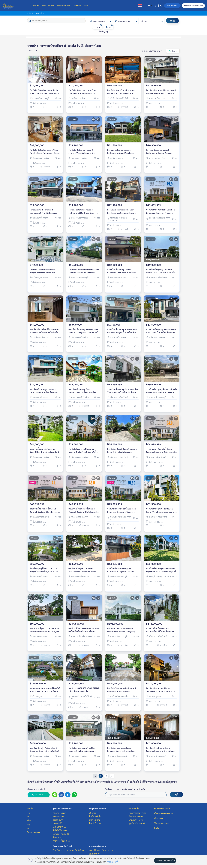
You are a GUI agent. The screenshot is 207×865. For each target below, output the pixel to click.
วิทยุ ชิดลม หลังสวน (97, 808)
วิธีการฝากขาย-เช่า (161, 823)
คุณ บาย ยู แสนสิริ (59, 813)
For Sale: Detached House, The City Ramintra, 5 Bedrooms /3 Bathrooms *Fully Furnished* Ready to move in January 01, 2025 (83, 92)
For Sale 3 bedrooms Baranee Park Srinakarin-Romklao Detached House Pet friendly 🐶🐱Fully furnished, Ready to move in (83, 271)
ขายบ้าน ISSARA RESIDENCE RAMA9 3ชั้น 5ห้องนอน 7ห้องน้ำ (83, 689)
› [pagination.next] (111, 776)
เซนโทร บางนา (94, 853)
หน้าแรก (36, 5)
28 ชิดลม (92, 813)
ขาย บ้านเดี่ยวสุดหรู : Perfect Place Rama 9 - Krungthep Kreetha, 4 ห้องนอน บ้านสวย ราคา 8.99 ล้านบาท (84, 331)
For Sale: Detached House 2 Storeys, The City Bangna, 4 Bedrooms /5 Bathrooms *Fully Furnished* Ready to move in (82, 151)
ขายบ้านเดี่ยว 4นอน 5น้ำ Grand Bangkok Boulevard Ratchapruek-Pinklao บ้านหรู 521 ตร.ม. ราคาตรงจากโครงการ (44, 510)
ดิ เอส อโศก (57, 837)
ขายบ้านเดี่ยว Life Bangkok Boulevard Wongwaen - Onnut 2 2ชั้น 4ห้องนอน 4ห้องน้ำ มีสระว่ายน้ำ (122, 570)
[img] (101, 25)
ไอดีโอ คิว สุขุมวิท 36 (61, 834)
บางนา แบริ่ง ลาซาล (97, 846)
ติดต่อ (86, 5)
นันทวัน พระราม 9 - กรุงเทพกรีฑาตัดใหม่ (68, 850)
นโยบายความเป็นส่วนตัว (163, 813)
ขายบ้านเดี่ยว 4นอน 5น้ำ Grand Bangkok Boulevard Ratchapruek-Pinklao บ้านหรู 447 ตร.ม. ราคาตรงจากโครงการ (161, 450)
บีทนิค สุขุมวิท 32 (59, 826)
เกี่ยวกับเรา (158, 818)
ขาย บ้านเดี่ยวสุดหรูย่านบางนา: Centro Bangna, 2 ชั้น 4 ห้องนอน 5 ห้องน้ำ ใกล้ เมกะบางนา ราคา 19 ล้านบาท (45, 391)
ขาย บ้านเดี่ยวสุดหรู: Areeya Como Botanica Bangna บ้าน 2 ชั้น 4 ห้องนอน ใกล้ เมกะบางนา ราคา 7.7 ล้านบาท (122, 331)
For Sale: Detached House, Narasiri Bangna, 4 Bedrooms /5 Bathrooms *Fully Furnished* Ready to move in (161, 92)
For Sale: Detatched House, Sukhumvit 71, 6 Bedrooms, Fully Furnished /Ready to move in (160, 690)
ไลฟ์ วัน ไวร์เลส (95, 823)
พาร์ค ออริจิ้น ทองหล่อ (61, 841)
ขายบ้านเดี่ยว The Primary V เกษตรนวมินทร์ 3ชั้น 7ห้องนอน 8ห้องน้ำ (83, 630)
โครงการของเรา (33, 832)
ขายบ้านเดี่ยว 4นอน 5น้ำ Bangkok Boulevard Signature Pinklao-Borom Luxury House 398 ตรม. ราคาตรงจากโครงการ (121, 510)
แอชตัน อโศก (58, 820)
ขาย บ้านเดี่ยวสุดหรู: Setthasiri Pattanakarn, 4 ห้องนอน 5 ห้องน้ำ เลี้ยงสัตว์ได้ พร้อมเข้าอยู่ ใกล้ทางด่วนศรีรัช (161, 271)
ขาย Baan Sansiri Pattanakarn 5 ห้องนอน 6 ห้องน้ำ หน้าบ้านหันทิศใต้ (44, 749)
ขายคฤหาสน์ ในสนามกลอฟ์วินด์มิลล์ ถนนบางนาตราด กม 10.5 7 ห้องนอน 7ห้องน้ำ (45, 690)
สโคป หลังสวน (94, 820)
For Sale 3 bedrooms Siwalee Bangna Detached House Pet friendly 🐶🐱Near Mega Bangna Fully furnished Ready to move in (44, 271)
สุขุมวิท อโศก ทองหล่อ (62, 808)
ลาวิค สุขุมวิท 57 (59, 816)
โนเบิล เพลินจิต (95, 816)
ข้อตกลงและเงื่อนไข (162, 808)
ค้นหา (172, 20)
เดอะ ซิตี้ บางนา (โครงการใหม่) (101, 850)
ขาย (28, 813)
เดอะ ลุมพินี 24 (59, 823)
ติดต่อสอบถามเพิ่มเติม (36, 789)
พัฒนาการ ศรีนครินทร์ (62, 846)
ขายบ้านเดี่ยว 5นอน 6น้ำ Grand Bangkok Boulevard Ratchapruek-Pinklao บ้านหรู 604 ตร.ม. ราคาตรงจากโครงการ (83, 510)
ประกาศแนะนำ (48, 5)
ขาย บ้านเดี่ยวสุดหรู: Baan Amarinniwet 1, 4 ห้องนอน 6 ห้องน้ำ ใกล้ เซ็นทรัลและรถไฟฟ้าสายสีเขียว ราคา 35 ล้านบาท (83, 391)
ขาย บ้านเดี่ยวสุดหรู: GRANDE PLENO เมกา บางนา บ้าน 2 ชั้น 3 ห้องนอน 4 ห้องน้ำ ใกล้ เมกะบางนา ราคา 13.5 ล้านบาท (161, 331)
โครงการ (77, 5)
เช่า (28, 816)
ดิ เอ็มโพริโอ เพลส (60, 830)
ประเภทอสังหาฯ (64, 5)
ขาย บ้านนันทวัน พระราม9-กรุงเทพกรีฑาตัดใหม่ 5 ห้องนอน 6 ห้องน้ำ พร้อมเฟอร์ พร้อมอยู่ (160, 630)
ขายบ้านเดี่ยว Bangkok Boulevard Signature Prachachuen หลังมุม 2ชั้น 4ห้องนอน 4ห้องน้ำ (161, 570)
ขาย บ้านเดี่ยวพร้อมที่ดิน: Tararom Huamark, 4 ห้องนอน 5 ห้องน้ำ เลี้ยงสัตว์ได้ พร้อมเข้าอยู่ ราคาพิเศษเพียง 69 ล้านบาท (45, 331)
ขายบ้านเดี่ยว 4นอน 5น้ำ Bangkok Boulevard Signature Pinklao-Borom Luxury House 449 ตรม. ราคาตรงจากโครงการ (160, 211)
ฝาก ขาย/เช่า (172, 5)
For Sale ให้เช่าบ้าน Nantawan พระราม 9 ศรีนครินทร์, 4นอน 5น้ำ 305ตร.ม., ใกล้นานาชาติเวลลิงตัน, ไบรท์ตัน (82, 450)
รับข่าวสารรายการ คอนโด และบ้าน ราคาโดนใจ (125, 789)
